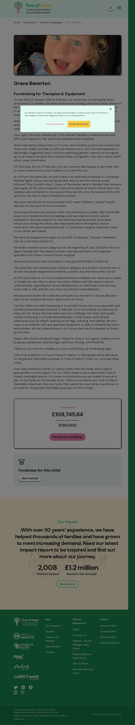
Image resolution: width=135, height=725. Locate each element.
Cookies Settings (55, 124)
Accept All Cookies (79, 124)
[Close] (110, 109)
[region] (67, 118)
